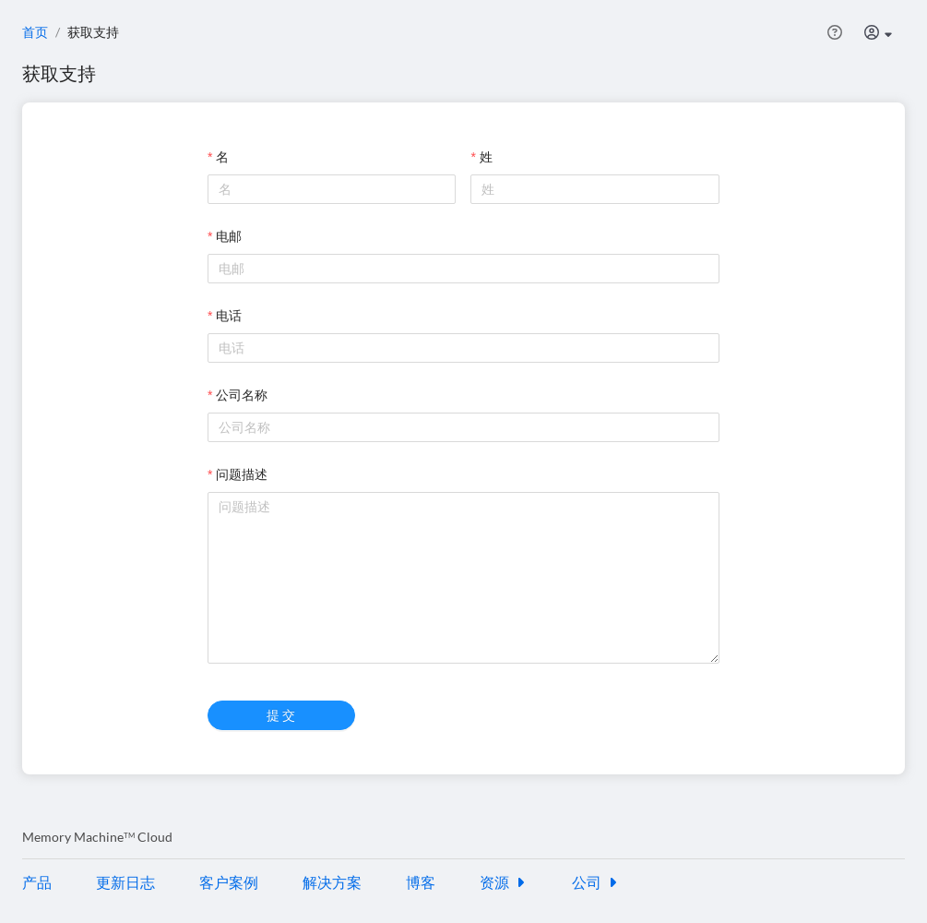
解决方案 (332, 882)
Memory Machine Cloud (97, 837)
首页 (35, 32)
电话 (229, 315)
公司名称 (241, 394)
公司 (596, 882)
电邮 (229, 236)
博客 (420, 882)
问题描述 (241, 474)
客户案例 (228, 882)
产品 (37, 882)
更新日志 (125, 882)
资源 (504, 882)
